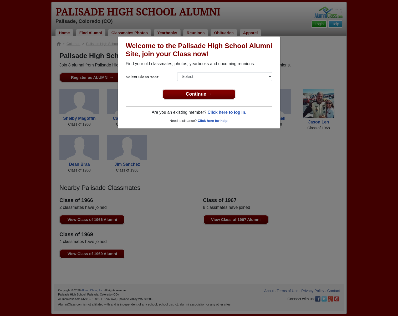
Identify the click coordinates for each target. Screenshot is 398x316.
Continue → (199, 94)
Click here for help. (213, 121)
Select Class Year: (143, 77)
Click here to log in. (226, 112)
